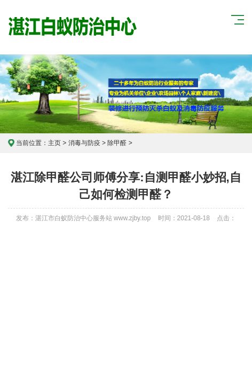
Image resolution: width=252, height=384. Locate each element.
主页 (54, 143)
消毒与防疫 (84, 143)
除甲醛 (117, 143)
